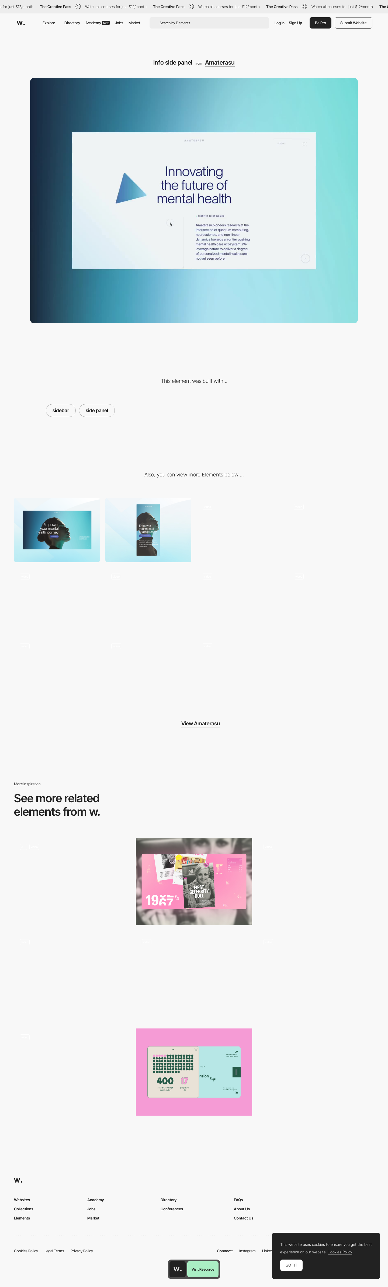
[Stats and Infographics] (194, 1072)
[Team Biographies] (72, 976)
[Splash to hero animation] (331, 530)
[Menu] (240, 530)
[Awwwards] (21, 23)
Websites (22, 1199)
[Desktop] (57, 530)
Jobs (119, 22)
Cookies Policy (26, 1251)
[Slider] (72, 881)
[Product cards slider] (72, 1072)
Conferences (172, 1209)
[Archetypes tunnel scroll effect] (331, 600)
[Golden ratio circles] (148, 669)
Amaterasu (220, 62)
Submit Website (353, 22)
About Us (242, 1209)
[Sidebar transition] (316, 881)
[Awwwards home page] (177, 1269)
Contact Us (243, 1218)
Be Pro (320, 22)
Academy (97, 22)
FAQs (238, 1199)
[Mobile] (148, 530)
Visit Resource (203, 1269)
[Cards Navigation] (194, 881)
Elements (22, 1218)
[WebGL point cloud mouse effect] (148, 600)
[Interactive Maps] (316, 976)
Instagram (247, 1251)
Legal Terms (54, 1251)
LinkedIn (269, 1251)
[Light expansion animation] (240, 669)
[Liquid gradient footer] (57, 600)
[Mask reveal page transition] (240, 600)
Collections (23, 1209)
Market (134, 22)
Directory (72, 22)
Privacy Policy (82, 1251)
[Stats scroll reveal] (57, 669)
